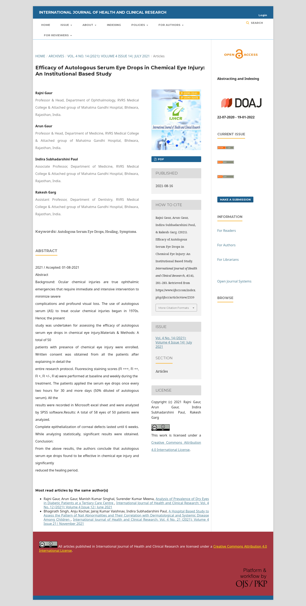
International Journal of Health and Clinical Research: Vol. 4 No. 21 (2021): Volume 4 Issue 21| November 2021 (126, 521)
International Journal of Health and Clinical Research (102, 12)
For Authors (169, 24)
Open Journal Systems (234, 281)
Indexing (114, 24)
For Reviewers (57, 35)
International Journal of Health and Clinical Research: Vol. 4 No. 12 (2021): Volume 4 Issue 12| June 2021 (126, 505)
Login (263, 15)
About (88, 24)
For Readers (226, 230)
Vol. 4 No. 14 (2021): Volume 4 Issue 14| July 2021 (109, 56)
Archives (56, 56)
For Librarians (228, 259)
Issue (65, 24)
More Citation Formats (173, 307)
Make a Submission (235, 199)
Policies (138, 24)
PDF (160, 159)
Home (45, 24)
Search (256, 22)
